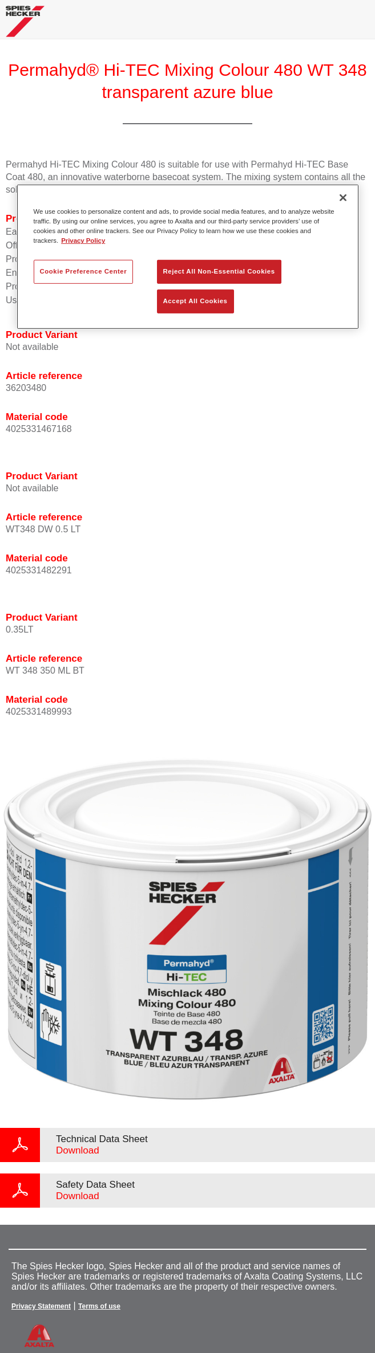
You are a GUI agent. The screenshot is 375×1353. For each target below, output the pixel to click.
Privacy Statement (41, 1306)
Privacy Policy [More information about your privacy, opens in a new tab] (83, 240)
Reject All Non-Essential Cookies (219, 271)
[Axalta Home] (25, 26)
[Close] (343, 197)
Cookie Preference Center (83, 271)
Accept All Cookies (195, 301)
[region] (188, 256)
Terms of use (99, 1306)
